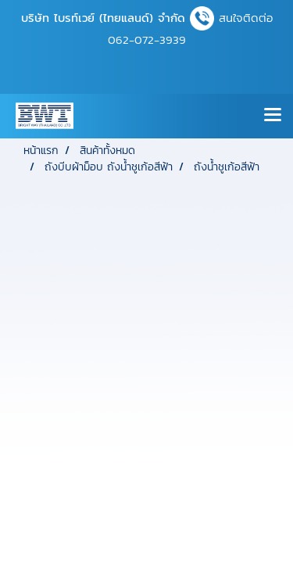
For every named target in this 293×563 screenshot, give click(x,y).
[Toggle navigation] (272, 116)
